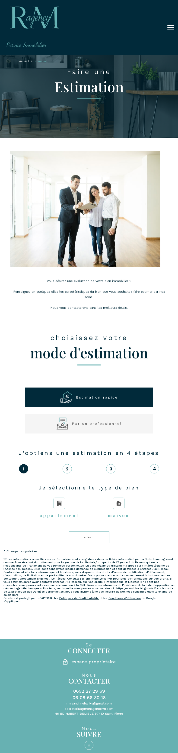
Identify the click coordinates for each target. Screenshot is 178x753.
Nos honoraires (30, 673)
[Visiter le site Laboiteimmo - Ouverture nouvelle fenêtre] (89, 683)
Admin (95, 673)
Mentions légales (76, 673)
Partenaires (111, 673)
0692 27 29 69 (89, 603)
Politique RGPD (132, 673)
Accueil (24, 61)
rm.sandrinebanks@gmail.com (89, 616)
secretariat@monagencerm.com (89, 621)
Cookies (152, 673)
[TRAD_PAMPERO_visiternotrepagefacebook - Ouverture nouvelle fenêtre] (89, 657)
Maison (118, 508)
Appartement (59, 508)
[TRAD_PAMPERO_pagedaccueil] (32, 46)
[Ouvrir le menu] (170, 27)
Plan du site (52, 673)
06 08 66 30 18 (89, 610)
